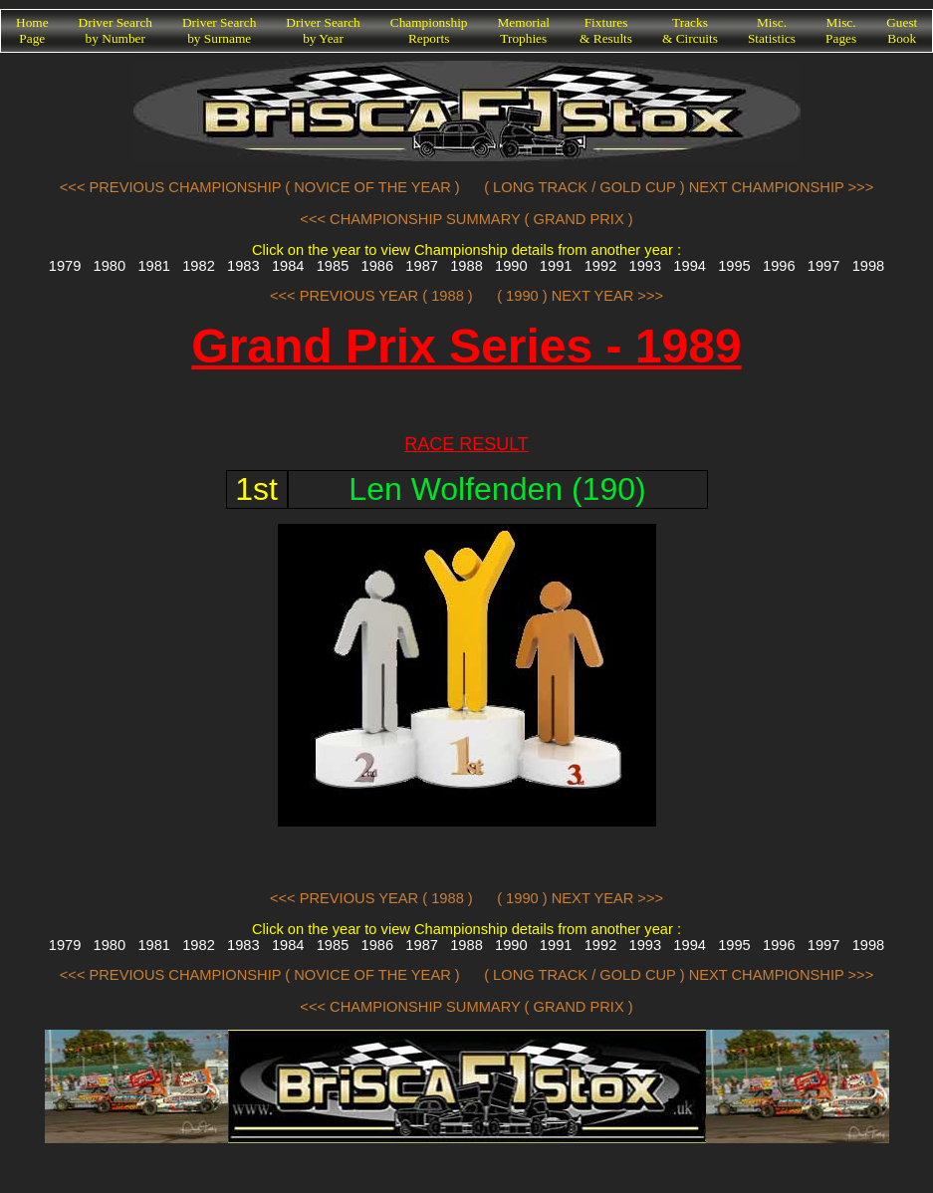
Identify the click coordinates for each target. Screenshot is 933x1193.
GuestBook (901, 30)
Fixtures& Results (606, 30)
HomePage (32, 30)
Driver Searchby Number (115, 30)
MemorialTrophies (524, 30)
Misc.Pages (840, 30)
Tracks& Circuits (690, 30)
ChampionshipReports (429, 30)
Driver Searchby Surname (219, 30)
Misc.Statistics (772, 30)
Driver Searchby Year (322, 30)
